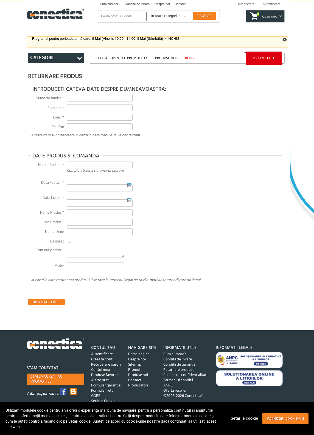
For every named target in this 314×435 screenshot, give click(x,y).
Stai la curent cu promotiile (47, 382)
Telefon (58, 127)
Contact (180, 4)
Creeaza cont (102, 363)
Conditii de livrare (137, 4)
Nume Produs (52, 213)
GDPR (95, 399)
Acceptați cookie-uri (285, 418)
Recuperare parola (106, 368)
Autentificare (102, 357)
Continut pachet (50, 250)
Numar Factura (51, 165)
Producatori (138, 389)
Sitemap (134, 368)
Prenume (55, 108)
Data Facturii (52, 183)
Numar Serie (54, 232)
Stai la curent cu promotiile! (121, 58)
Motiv (59, 267)
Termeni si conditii (178, 383)
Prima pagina (139, 357)
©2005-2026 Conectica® (183, 399)
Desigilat (57, 241)
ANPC (168, 389)
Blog (189, 58)
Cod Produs (53, 222)
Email (58, 117)
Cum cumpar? (110, 4)
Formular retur (103, 394)
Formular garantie (105, 389)
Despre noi (162, 4)
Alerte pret (100, 383)
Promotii (264, 58)
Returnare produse (178, 373)
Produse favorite (105, 378)
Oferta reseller (175, 394)
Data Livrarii (53, 198)
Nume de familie (50, 98)
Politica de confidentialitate (185, 378)
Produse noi (165, 58)
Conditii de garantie (179, 368)
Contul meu (100, 373)
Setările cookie (244, 418)
